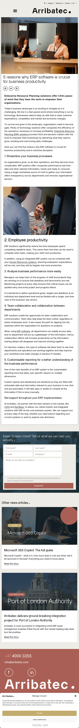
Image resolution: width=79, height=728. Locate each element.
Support (50, 3)
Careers (67, 3)
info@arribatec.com (16, 662)
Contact (45, 725)
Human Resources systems (23, 262)
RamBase (19, 407)
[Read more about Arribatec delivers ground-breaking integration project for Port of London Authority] (11, 637)
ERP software (23, 331)
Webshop (59, 3)
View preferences (39, 720)
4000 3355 (21, 656)
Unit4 (7, 407)
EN (75, 3)
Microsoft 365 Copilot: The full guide (28, 550)
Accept (39, 713)
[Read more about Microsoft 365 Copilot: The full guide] (11, 563)
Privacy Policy (37, 725)
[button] (75, 696)
